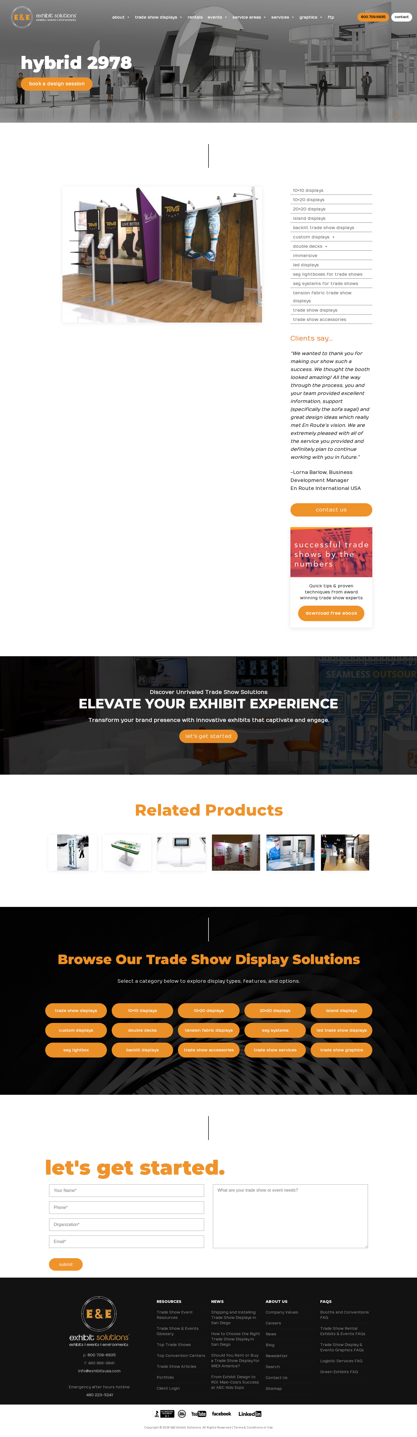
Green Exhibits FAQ (339, 1372)
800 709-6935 (101, 1355)
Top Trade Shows (174, 1345)
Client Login (168, 1388)
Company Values (282, 1312)
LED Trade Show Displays (347, 1030)
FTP (331, 17)
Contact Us (276, 1378)
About (121, 17)
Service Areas (249, 17)
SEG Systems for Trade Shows (331, 283)
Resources (169, 1301)
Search (273, 1367)
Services (283, 17)
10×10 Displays (313, 190)
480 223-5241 (99, 1395)
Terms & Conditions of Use (253, 1427)
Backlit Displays (147, 1050)
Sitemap (274, 1388)
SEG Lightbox (81, 1050)
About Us (276, 1301)
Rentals (195, 17)
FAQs (326, 1301)
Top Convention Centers (181, 1355)
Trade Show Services (280, 1050)
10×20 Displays (314, 199)
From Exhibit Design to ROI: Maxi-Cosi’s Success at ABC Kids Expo (235, 1382)
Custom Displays (319, 237)
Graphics (311, 17)
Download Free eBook (336, 613)
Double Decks (315, 246)
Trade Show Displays (159, 17)
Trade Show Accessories (325, 319)
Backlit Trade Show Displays (329, 227)
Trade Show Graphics (346, 1050)
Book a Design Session (57, 84)
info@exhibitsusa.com (99, 1371)
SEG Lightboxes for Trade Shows (333, 274)
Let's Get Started (208, 741)
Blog (270, 1345)
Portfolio (165, 1377)
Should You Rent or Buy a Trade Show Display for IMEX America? (235, 1360)
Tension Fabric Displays (214, 1030)
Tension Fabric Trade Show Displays (327, 297)
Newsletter (277, 1356)
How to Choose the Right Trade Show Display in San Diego (235, 1339)
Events (217, 17)
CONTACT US (333, 510)
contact (402, 17)
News (217, 1301)
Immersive (310, 255)
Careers (273, 1323)
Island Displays (314, 218)
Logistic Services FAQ (341, 1361)
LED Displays (311, 265)
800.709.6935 (373, 17)
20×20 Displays (314, 209)
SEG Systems (280, 1030)
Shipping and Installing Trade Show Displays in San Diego (233, 1317)
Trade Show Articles (176, 1366)
